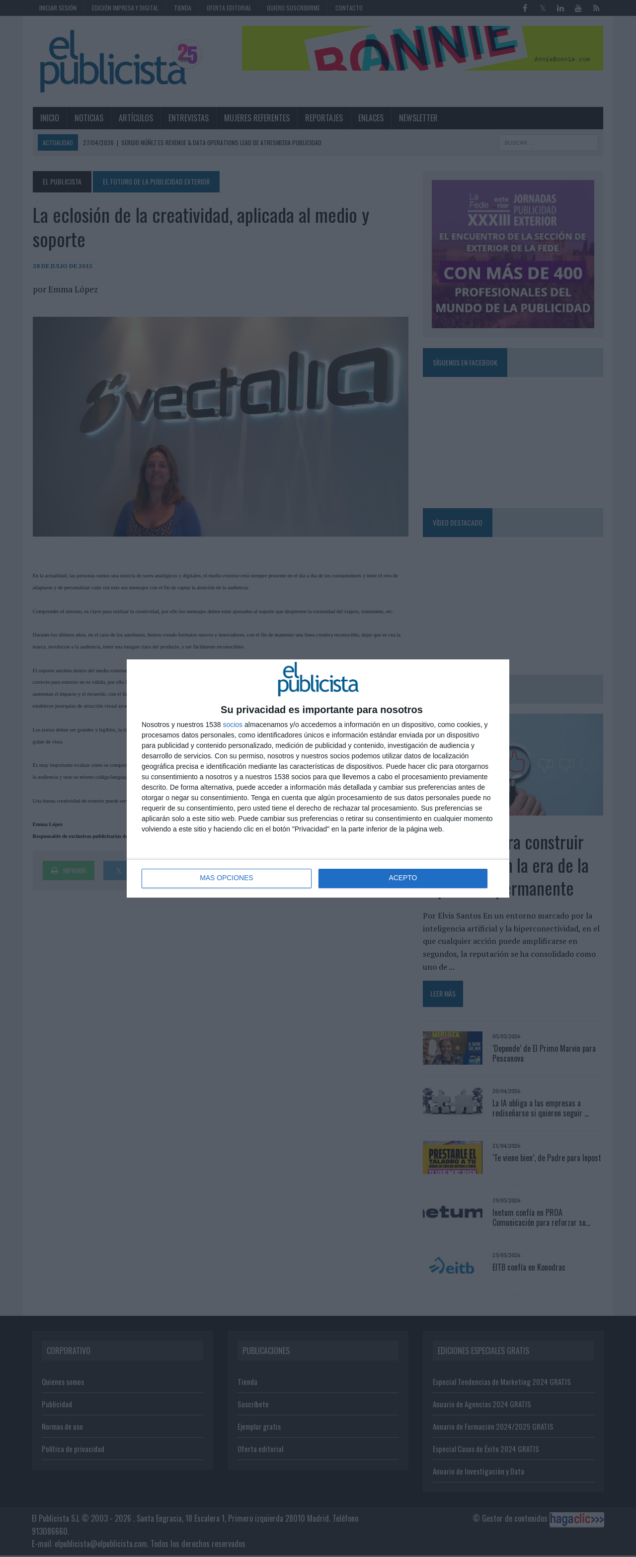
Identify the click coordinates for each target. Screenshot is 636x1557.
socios (232, 724)
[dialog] (318, 778)
